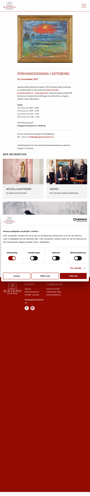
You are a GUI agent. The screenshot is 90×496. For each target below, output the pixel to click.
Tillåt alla (73, 276)
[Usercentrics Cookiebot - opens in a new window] (75, 220)
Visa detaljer (76, 268)
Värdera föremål (53, 289)
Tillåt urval (45, 276)
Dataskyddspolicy (53, 294)
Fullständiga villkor (53, 292)
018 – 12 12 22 (33, 294)
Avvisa (17, 276)
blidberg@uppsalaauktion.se (41, 137)
